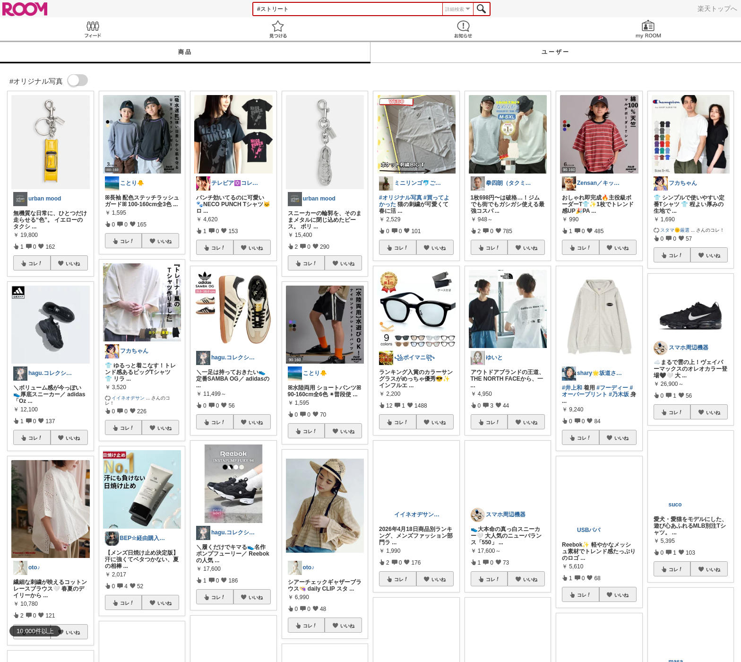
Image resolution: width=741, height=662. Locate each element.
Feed (92, 29)
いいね (73, 263)
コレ (35, 263)
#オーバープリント (597, 391)
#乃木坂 (619, 394)
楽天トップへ (717, 8)
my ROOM (648, 29)
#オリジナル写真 (400, 197)
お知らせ (463, 29)
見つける (277, 29)
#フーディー (612, 387)
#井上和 (572, 387)
